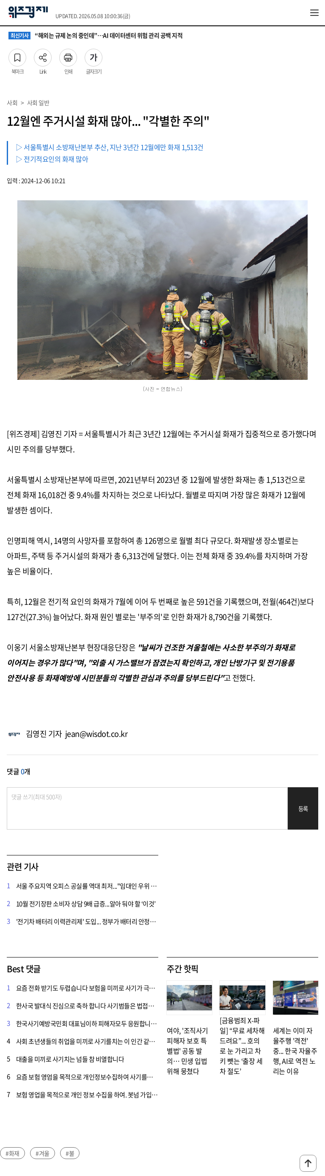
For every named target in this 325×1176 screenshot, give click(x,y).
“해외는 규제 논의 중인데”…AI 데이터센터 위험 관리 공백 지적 (95, 35)
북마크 (17, 55)
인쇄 (68, 55)
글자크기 (93, 55)
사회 (12, 102)
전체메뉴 (314, 12)
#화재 (12, 1153)
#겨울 (43, 1153)
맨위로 (308, 1163)
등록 (303, 809)
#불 (70, 1153)
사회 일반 (38, 102)
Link (43, 55)
